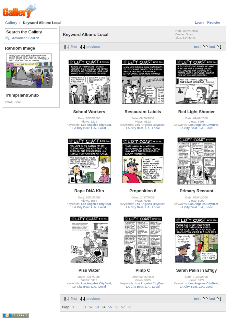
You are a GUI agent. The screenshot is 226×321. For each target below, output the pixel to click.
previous (93, 47)
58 (129, 307)
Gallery (11, 23)
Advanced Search (25, 38)
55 (110, 307)
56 (116, 307)
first (74, 47)
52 (90, 307)
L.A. (94, 128)
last (212, 47)
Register (213, 22)
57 (123, 307)
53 (97, 307)
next (197, 47)
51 (84, 307)
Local (102, 128)
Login (199, 22)
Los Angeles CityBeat (96, 124)
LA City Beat (80, 128)
